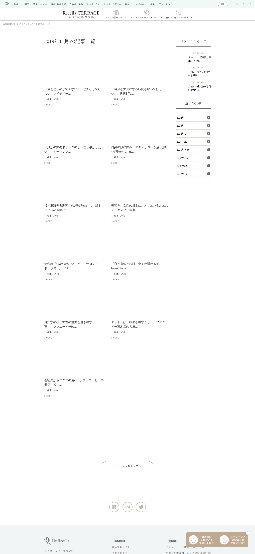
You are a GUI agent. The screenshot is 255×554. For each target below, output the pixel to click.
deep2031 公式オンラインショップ (132, 512)
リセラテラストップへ (127, 379)
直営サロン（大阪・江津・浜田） (131, 477)
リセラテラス (120, 466)
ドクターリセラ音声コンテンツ (184, 506)
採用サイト (172, 494)
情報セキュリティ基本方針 (110, 540)
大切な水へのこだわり (179, 500)
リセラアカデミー (122, 489)
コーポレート (173, 489)
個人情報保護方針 (77, 540)
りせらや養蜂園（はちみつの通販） (186, 466)
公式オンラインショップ (126, 506)
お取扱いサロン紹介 (123, 471)
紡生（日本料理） (176, 471)
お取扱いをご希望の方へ (126, 483)
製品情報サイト (121, 460)
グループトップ (243, 4)
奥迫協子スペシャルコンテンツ (184, 512)
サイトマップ (52, 540)
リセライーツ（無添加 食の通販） (186, 460)
